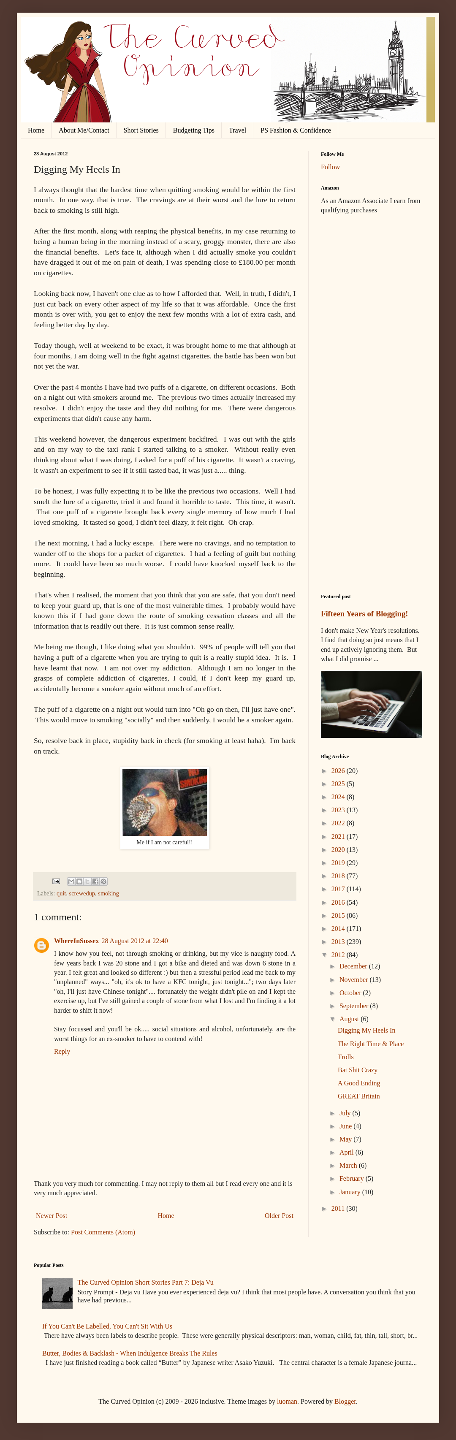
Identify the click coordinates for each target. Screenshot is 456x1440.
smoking (108, 893)
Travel (237, 130)
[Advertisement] (371, 270)
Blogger (345, 1401)
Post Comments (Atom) (103, 1232)
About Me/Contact (84, 130)
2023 (339, 810)
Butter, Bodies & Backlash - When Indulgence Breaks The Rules (129, 1353)
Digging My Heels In (366, 1030)
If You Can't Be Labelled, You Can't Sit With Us (107, 1326)
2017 (339, 888)
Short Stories (141, 130)
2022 (339, 823)
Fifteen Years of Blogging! (364, 613)
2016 (339, 902)
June (346, 1126)
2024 (339, 796)
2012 (339, 954)
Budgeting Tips (193, 130)
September (354, 1005)
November (354, 979)
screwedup (82, 893)
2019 (339, 862)
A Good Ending (359, 1083)
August (350, 1018)
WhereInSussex (76, 940)
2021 (339, 836)
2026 (339, 770)
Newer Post (51, 1215)
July (346, 1113)
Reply (62, 1051)
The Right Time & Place (371, 1043)
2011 (338, 1208)
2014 (339, 928)
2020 (339, 849)
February (352, 1178)
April (347, 1152)
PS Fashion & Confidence (296, 130)
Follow (330, 167)
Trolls (346, 1056)
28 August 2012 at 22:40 (134, 940)
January (350, 1192)
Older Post (279, 1215)
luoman (287, 1401)
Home (36, 130)
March (349, 1165)
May (346, 1139)
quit (61, 893)
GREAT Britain (359, 1096)
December (354, 966)
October (351, 992)
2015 (339, 915)
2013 (339, 941)
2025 (339, 783)
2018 (339, 875)
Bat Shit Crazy (357, 1070)
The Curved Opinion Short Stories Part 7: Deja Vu (145, 1282)
